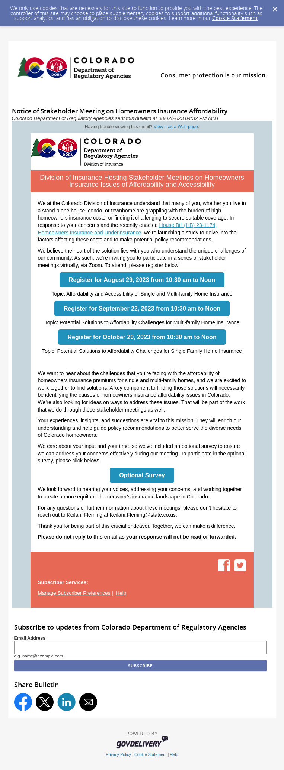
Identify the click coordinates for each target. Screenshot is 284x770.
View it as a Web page (176, 126)
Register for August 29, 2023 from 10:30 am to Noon (142, 280)
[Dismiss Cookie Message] (274, 7)
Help (121, 593)
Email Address (30, 638)
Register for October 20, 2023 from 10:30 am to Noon (141, 337)
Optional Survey (142, 475)
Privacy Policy (118, 754)
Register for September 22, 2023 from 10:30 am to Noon (142, 308)
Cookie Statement (235, 18)
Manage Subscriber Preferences (74, 593)
